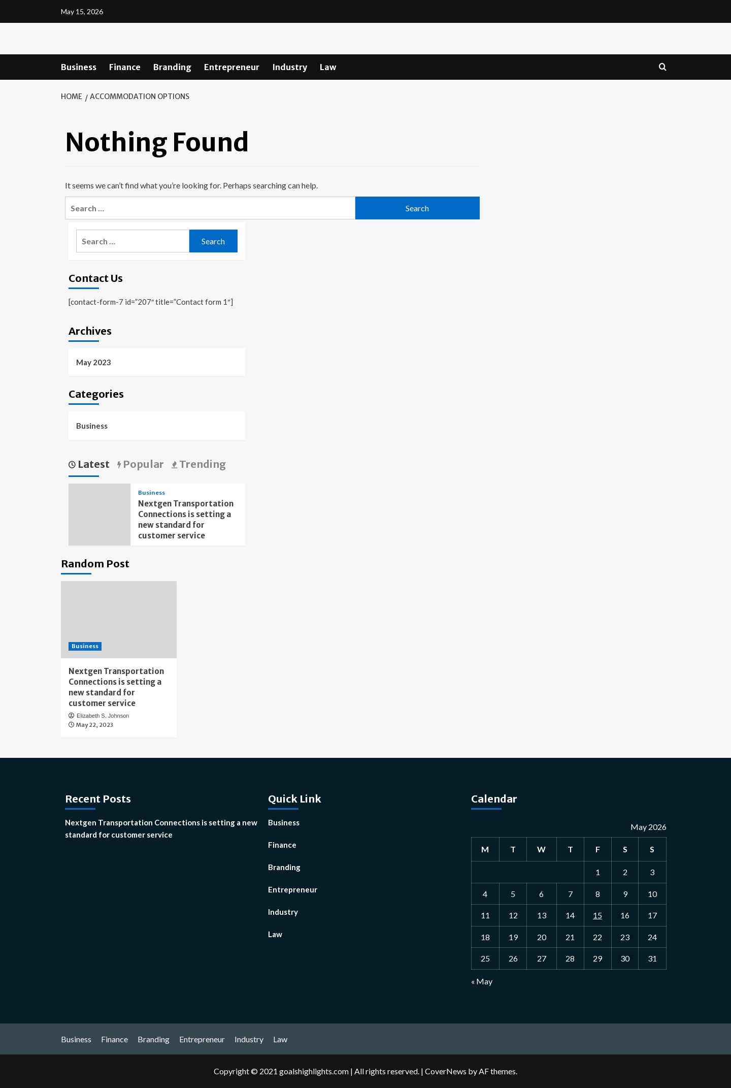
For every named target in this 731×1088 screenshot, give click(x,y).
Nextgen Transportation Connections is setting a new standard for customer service (161, 828)
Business (78, 67)
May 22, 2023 (94, 724)
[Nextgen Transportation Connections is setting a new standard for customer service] (119, 619)
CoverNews (446, 1071)
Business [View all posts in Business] (151, 493)
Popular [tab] (142, 464)
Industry (289, 67)
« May (481, 981)
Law (328, 67)
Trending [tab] (201, 464)
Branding (172, 67)
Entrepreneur (231, 67)
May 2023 (93, 362)
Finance (125, 67)
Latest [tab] (93, 464)
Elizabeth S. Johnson (103, 716)
